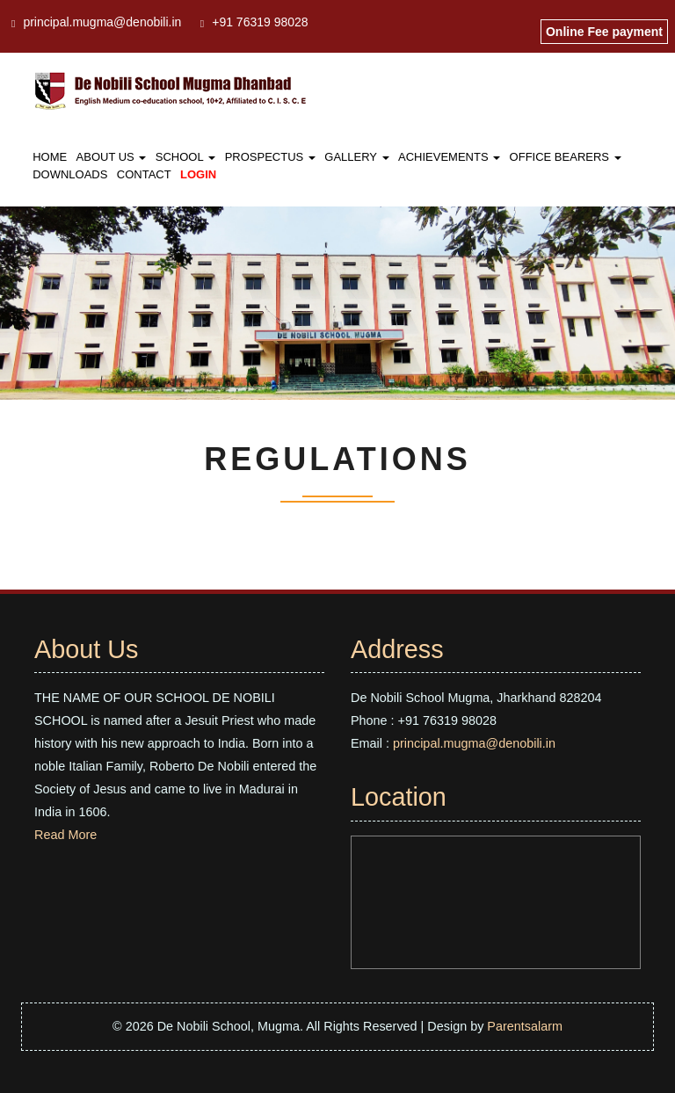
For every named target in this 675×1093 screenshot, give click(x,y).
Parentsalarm (524, 1026)
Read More (65, 835)
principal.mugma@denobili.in (102, 22)
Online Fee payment (604, 32)
